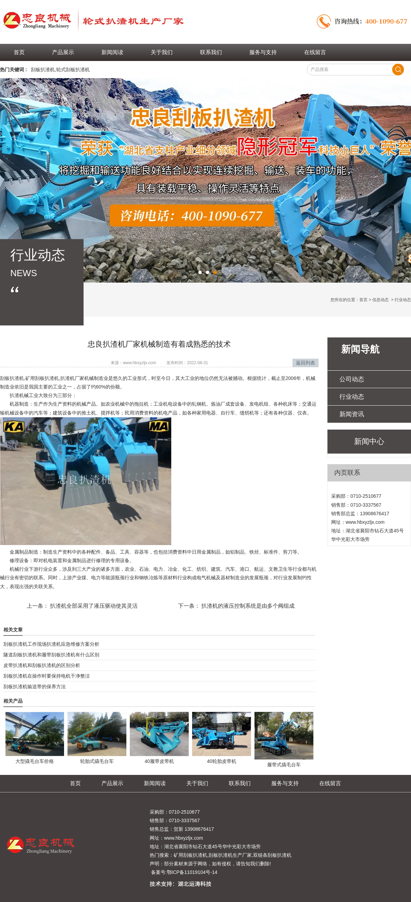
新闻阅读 (112, 52)
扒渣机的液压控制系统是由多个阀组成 (247, 606)
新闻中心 (369, 441)
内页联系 (347, 472)
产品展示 (63, 52)
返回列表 (305, 363)
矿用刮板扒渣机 (42, 378)
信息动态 (380, 299)
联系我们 (211, 52)
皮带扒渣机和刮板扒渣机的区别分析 (41, 665)
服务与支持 (263, 52)
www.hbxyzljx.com (139, 362)
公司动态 (351, 379)
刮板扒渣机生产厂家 (230, 855)
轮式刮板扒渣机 (73, 69)
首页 (19, 52)
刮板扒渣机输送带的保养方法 (34, 686)
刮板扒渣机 (43, 69)
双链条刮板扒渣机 (272, 855)
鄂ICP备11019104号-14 (192, 872)
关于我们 (162, 52)
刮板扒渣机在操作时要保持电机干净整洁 (46, 676)
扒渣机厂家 (72, 378)
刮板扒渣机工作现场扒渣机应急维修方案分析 (51, 644)
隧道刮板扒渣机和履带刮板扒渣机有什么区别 (51, 654)
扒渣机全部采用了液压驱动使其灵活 (93, 606)
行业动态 (351, 396)
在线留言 (315, 52)
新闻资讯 (351, 414)
